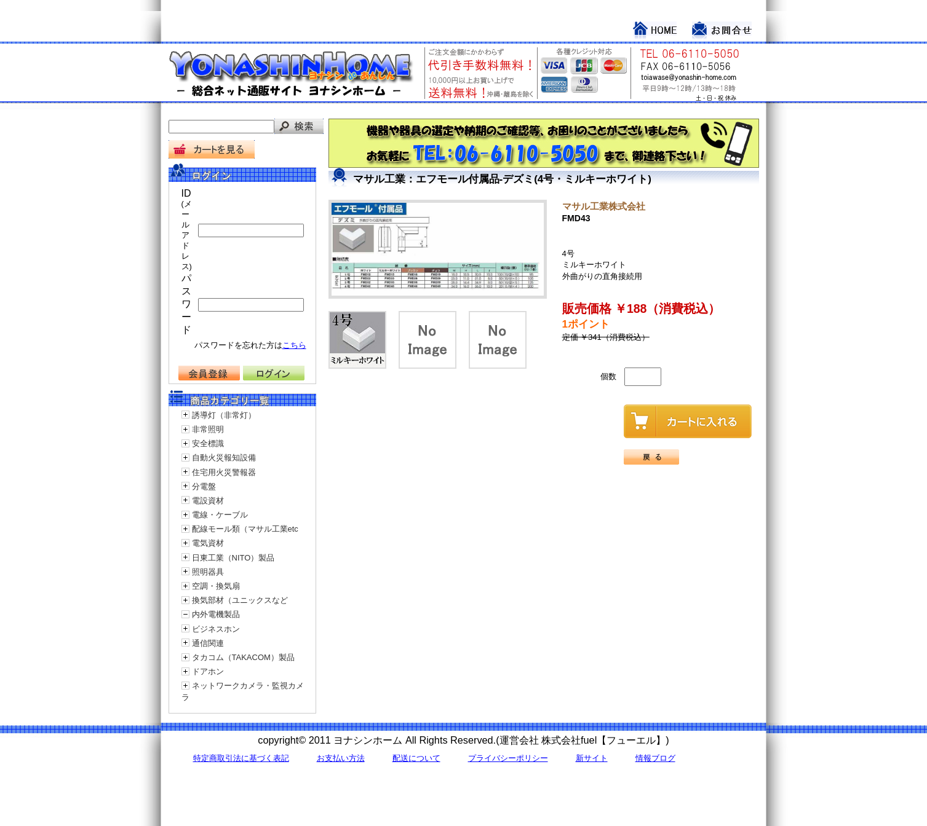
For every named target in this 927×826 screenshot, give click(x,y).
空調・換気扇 (216, 586)
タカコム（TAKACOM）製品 (243, 657)
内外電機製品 (216, 614)
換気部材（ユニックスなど (240, 600)
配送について (416, 758)
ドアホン (208, 671)
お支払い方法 (341, 758)
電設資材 (208, 500)
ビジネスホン (216, 629)
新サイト (592, 758)
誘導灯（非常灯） (224, 415)
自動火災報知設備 (224, 457)
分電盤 (204, 486)
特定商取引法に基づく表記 (241, 758)
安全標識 (208, 443)
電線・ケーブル (220, 514)
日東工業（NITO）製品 (233, 557)
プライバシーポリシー (508, 758)
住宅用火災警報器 (224, 472)
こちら (294, 345)
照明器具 (208, 571)
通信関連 (208, 643)
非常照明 (208, 429)
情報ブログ (655, 758)
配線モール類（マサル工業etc (245, 528)
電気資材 (208, 543)
